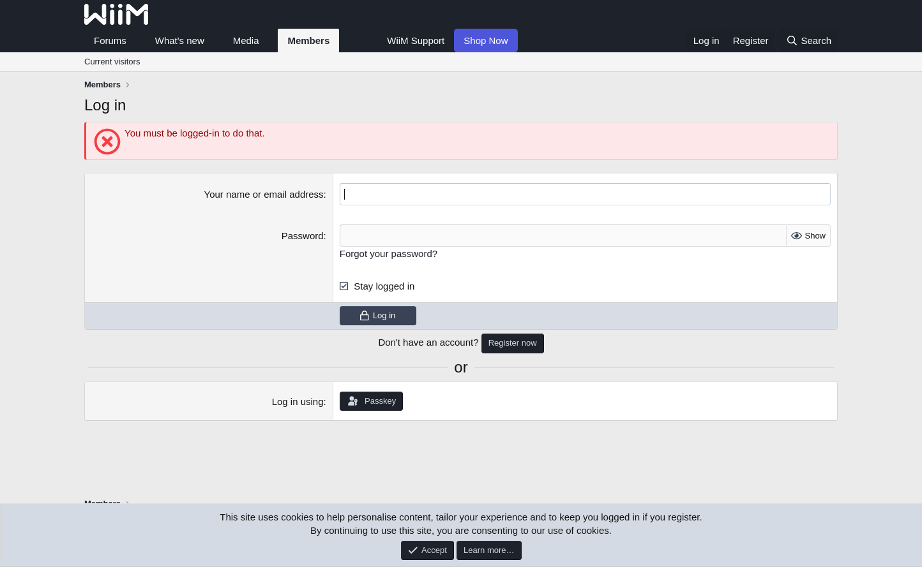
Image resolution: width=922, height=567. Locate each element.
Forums (110, 40)
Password (303, 235)
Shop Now (486, 40)
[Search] (809, 40)
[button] (137, 40)
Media (246, 40)
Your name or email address (264, 194)
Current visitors (112, 61)
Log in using (298, 401)
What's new (179, 40)
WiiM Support (415, 40)
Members (308, 40)
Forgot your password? (388, 253)
